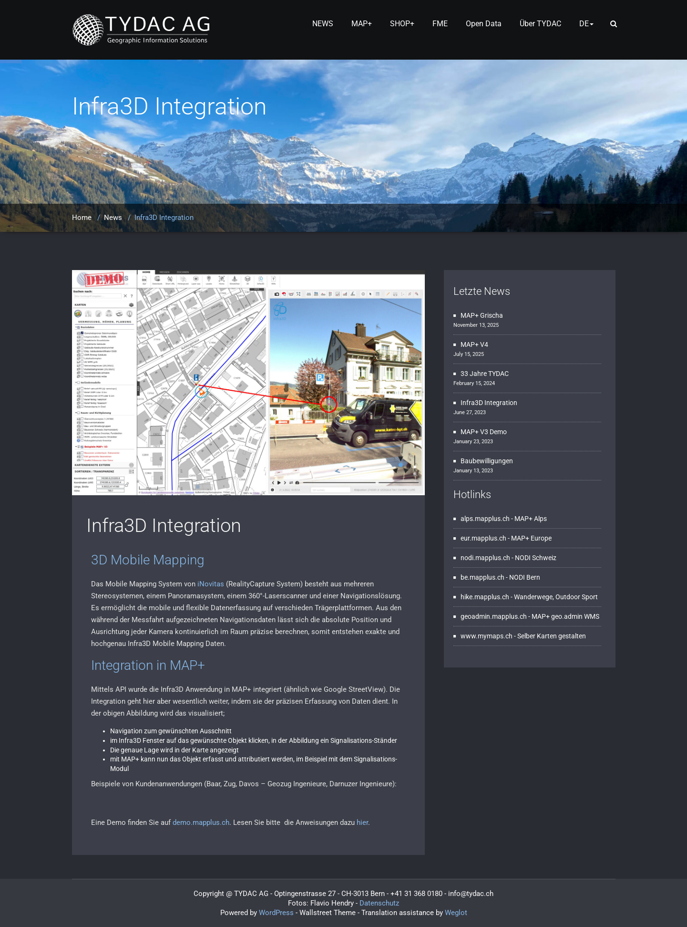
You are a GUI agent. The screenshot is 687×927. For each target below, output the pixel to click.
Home (82, 217)
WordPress (276, 912)
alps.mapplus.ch (485, 518)
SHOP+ (402, 23)
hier (362, 822)
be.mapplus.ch (482, 577)
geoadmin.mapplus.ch (494, 616)
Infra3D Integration (163, 525)
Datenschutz (379, 903)
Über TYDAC (540, 23)
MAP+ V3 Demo (484, 432)
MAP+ (361, 23)
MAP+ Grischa (482, 315)
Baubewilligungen (487, 461)
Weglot (456, 912)
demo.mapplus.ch (201, 822)
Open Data (484, 23)
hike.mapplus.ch (485, 597)
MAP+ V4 (474, 344)
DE (586, 23)
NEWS (322, 23)
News (113, 217)
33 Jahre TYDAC (485, 373)
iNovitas (210, 584)
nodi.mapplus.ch (485, 558)
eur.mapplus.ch (483, 538)
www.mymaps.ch (487, 636)
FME (440, 23)
